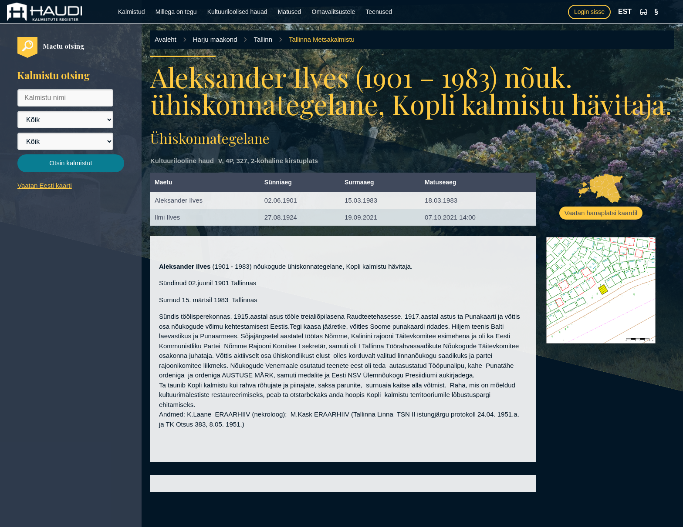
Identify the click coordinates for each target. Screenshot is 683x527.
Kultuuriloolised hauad (237, 11)
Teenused (378, 11)
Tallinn (263, 39)
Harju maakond (215, 39)
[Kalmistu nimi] (65, 98)
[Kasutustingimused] (656, 12)
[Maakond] (65, 119)
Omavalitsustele (333, 11)
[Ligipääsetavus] (643, 12)
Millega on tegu (176, 11)
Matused (289, 11)
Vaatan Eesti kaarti (44, 185)
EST (625, 11)
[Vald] (65, 141)
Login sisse (589, 11)
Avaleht (165, 39)
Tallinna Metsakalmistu (322, 39)
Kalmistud (131, 11)
